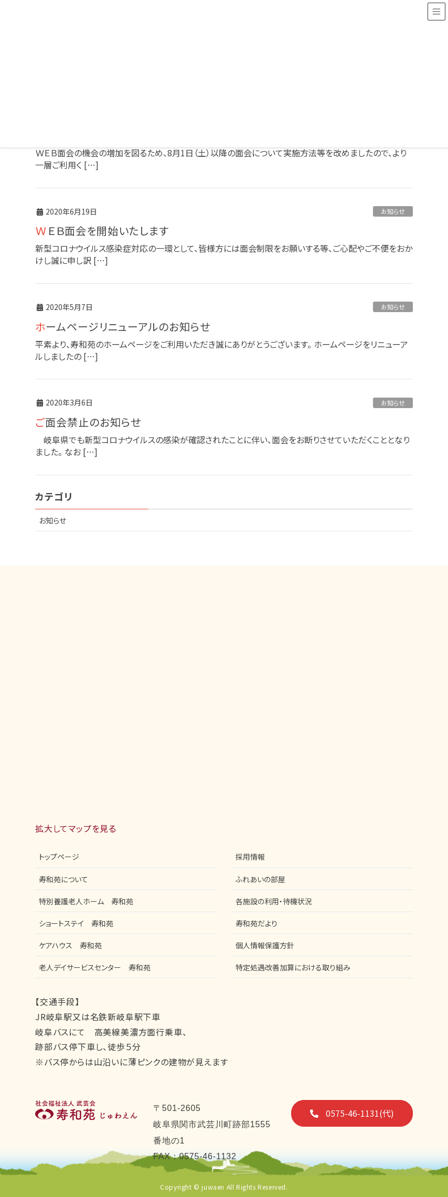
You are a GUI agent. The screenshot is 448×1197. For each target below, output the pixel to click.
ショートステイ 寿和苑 (76, 923)
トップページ (59, 856)
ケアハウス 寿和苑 (70, 945)
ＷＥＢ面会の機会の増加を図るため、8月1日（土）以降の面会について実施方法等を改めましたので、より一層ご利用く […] (221, 158)
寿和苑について (63, 879)
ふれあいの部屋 (260, 879)
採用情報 (250, 856)
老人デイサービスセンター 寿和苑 (95, 967)
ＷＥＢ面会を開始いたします (102, 230)
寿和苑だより (257, 923)
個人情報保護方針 (265, 945)
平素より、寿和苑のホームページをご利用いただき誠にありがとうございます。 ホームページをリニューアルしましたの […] (221, 350)
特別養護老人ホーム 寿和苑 (86, 901)
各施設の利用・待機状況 (274, 901)
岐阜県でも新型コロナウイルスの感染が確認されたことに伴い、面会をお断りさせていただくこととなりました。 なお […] (222, 445)
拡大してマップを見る (75, 828)
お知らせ (393, 211)
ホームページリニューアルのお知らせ (122, 326)
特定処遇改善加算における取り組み (293, 967)
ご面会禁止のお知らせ (88, 422)
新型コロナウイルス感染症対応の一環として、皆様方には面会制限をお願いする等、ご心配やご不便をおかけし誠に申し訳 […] (223, 254)
